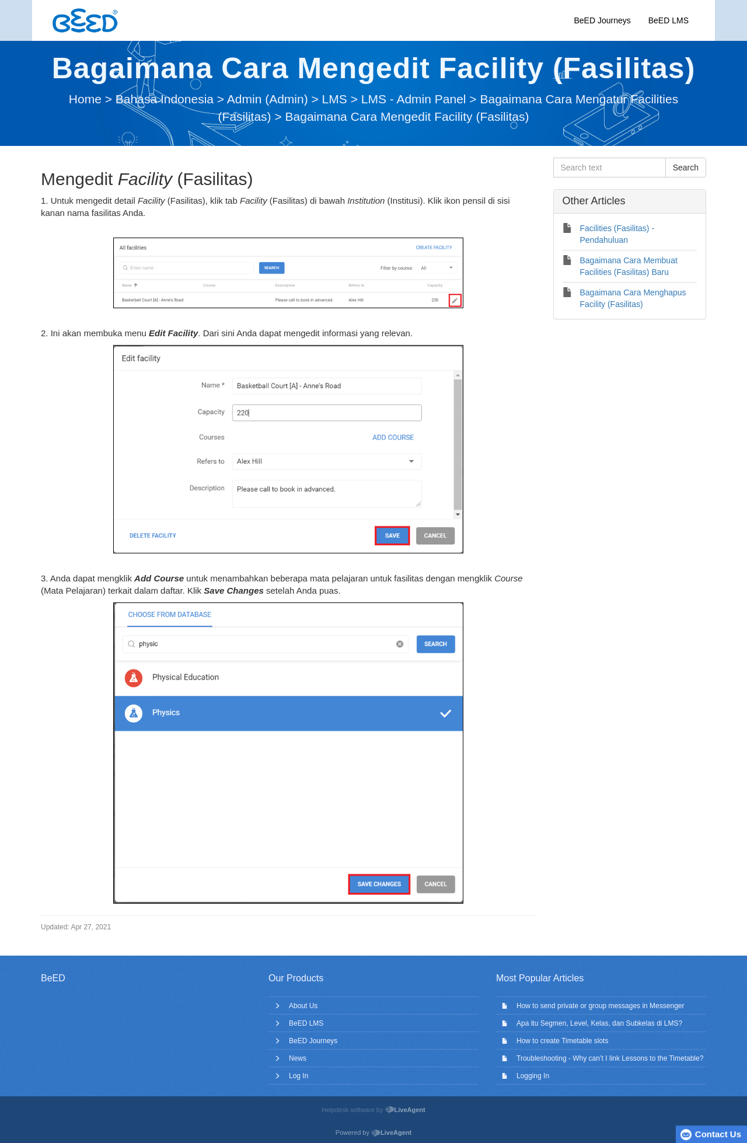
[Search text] (609, 167)
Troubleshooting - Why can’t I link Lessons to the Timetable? (609, 1058)
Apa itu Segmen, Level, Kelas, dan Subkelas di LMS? (599, 1023)
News (297, 1058)
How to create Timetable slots (562, 1041)
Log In (298, 1076)
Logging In (532, 1076)
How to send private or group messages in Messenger (600, 1006)
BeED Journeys (602, 20)
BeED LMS (668, 20)
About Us (303, 1006)
